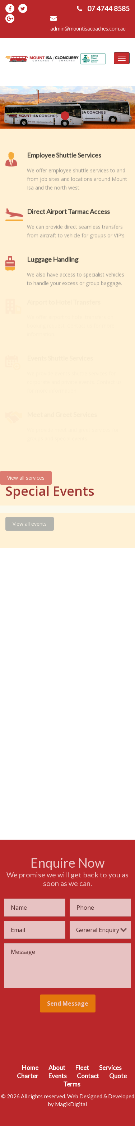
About (56, 1067)
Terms (71, 1084)
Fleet (82, 1067)
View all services (26, 474)
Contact (88, 1076)
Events (57, 1076)
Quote (118, 1076)
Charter (27, 1076)
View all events (30, 520)
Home (30, 1067)
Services (110, 1067)
